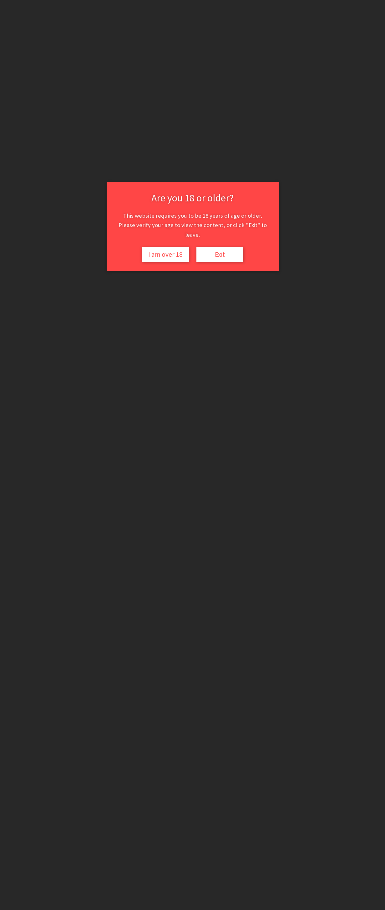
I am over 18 (165, 254)
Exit (220, 254)
